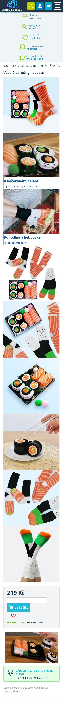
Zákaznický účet (40, 8)
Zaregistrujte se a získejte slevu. (34, 672)
